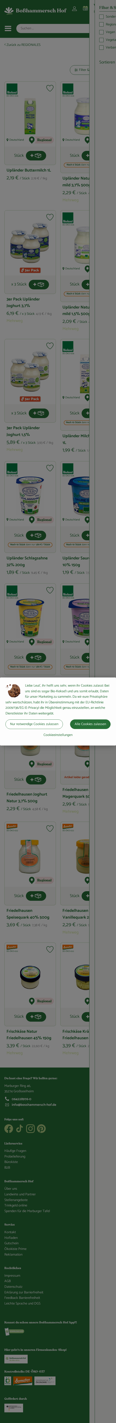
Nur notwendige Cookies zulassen (34, 724)
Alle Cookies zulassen (90, 724)
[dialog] (58, 711)
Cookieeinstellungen (58, 735)
